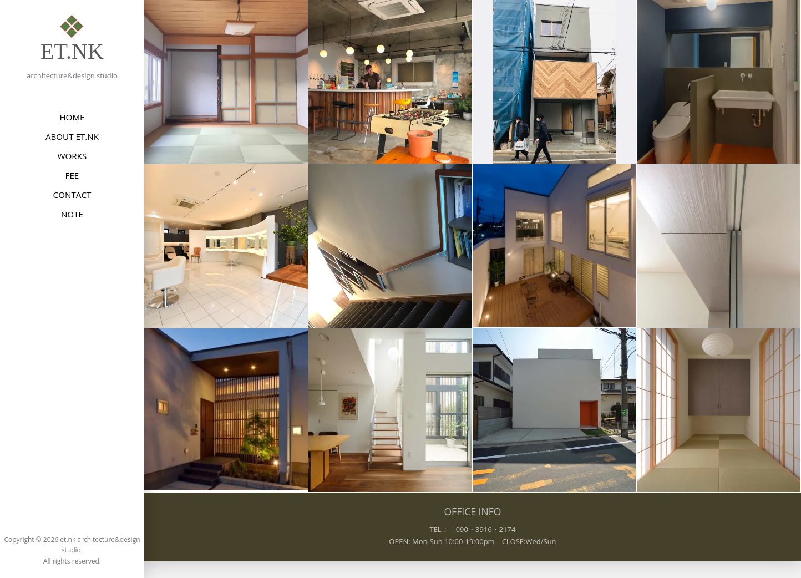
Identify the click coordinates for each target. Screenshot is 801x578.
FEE (72, 175)
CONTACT (72, 194)
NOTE (72, 214)
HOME (71, 117)
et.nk (72, 51)
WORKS (72, 155)
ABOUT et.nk (72, 136)
